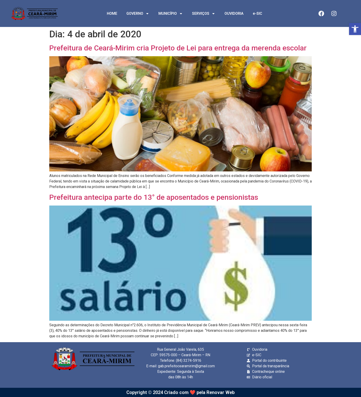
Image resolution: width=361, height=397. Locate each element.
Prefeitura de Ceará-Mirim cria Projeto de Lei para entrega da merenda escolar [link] (178, 48)
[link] (355, 29)
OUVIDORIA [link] (234, 13)
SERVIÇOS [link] (203, 13)
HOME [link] (112, 13)
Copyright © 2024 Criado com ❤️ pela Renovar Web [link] (180, 392)
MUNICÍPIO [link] (170, 13)
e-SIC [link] (257, 13)
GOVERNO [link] (137, 13)
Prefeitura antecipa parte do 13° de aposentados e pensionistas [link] (153, 197)
